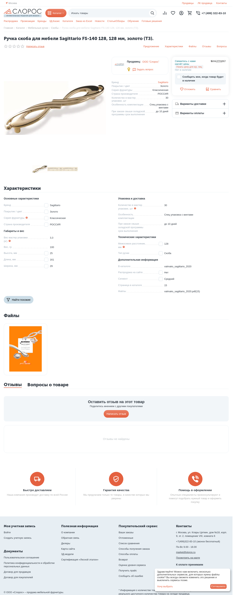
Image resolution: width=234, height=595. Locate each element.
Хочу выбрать (165, 586)
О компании (68, 532)
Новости (99, 21)
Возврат (123, 559)
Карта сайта (68, 548)
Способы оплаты (128, 554)
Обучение (133, 21)
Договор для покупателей (18, 577)
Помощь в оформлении (195, 490)
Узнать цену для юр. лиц (189, 67)
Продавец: (134, 61)
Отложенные (126, 537)
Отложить (187, 89)
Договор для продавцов (17, 571)
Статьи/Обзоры (116, 21)
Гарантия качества (116, 490)
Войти (7, 532)
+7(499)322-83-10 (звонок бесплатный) (198, 541)
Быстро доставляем (37, 490)
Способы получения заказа (134, 548)
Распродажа (11, 21)
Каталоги (68, 21)
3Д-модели (67, 554)
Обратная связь (70, 537)
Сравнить (213, 89)
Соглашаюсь (218, 586)
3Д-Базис (54, 21)
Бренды (42, 21)
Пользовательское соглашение (21, 557)
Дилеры (65, 543)
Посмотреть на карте (188, 557)
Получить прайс (128, 570)
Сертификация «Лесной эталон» (79, 559)
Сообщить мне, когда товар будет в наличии (200, 78)
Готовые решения (152, 21)
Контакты (221, 3)
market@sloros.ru (185, 552)
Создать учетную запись (18, 537)
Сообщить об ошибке (131, 576)
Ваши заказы (126, 532)
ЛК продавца (205, 3)
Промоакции (28, 21)
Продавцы (188, 3)
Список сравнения (129, 543)
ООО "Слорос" (150, 61)
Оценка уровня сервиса (132, 565)
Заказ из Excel (84, 21)
